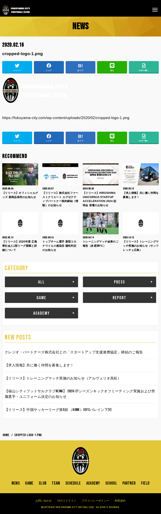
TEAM (56, 483)
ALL (41, 282)
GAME (41, 297)
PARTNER (128, 483)
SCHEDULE (73, 483)
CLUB (42, 483)
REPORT (119, 297)
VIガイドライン (66, 500)
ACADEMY (41, 313)
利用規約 (120, 500)
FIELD (145, 483)
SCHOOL (111, 483)
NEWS (16, 483)
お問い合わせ (43, 500)
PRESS (119, 282)
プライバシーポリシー (95, 500)
